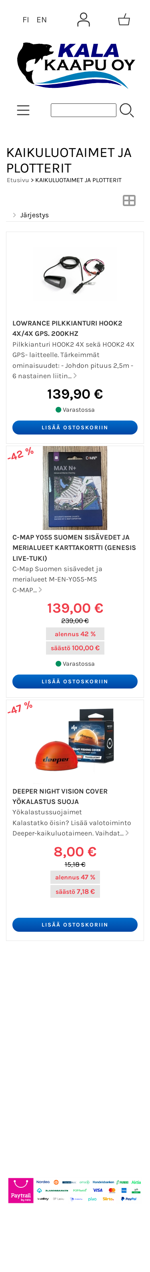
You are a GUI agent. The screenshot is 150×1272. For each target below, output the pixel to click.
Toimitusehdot (38, 1056)
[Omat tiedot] (83, 19)
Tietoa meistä (36, 1017)
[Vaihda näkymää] (129, 203)
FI (25, 19)
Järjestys (30, 215)
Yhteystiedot (34, 1037)
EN (41, 19)
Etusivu (18, 180)
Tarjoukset (30, 979)
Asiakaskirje (34, 998)
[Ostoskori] (124, 19)
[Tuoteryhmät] (23, 110)
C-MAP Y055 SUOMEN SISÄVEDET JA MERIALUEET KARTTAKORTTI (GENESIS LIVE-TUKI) (74, 547)
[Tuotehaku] (83, 110)
